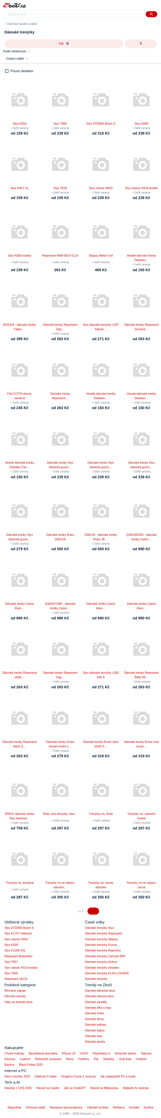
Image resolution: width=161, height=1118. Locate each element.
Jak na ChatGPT (75, 1088)
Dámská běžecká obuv (100, 990)
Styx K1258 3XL (15, 950)
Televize (146, 1053)
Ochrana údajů (35, 1107)
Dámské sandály (96, 1002)
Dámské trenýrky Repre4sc (103, 950)
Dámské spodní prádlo (22, 23)
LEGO (84, 1053)
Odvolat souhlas (97, 1107)
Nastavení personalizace (66, 1107)
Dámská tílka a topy (98, 1007)
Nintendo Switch (125, 1053)
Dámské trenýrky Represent (103, 933)
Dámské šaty (93, 1036)
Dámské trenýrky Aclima (101, 961)
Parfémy (83, 1059)
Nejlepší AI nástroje (136, 1088)
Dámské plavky (95, 1041)
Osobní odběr (15, 58)
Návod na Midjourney (104, 1088)
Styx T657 (11, 961)
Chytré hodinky (14, 1053)
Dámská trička (94, 1013)
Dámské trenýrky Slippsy (101, 939)
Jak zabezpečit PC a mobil (117, 1076)
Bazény (9, 1064)
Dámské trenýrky (96, 978)
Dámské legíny (95, 1030)
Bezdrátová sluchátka (43, 1053)
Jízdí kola (125, 1059)
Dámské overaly (15, 996)
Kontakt (134, 1107)
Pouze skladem (21, 71)
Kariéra (148, 1107)
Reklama (119, 1107)
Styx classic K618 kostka (20, 967)
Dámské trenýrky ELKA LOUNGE (107, 973)
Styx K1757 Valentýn (18, 933)
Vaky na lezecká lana (18, 1002)
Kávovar (9, 1059)
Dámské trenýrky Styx (99, 927)
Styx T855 (11, 973)
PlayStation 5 (101, 1053)
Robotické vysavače (48, 1059)
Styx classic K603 (16, 939)
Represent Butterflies (18, 956)
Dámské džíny (94, 1019)
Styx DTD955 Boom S (19, 927)
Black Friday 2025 (31, 1064)
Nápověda (14, 1107)
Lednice (25, 1059)
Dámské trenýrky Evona (101, 944)
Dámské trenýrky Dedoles (102, 967)
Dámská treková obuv (99, 996)
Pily (96, 1059)
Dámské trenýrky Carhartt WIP (105, 956)
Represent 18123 (15, 978)
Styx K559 (11, 944)
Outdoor (141, 1059)
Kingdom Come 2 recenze (78, 1076)
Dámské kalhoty (95, 1024)
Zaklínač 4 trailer (46, 1076)
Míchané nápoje (15, 990)
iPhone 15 (68, 1053)
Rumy (70, 1059)
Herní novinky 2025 (17, 1076)
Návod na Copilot (47, 1088)
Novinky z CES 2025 (18, 1088)
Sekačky (108, 1059)
